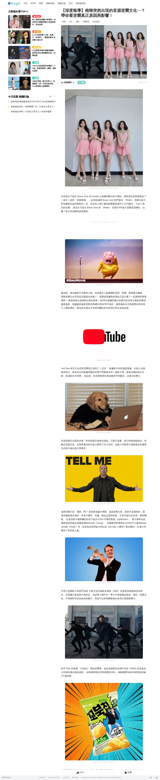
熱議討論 (62, 3)
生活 (71, 3)
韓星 (41, 3)
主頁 (26, 3)
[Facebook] (151, 778)
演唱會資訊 (81, 3)
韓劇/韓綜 (50, 3)
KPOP (33, 3)
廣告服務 (75, 777)
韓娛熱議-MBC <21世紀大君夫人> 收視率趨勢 (31, 111)
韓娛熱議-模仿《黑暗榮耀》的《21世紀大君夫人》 (33, 106)
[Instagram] (157, 778)
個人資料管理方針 (54, 777)
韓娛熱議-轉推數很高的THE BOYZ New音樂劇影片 (33, 101)
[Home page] (14, 4)
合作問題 (66, 777)
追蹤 (81, 82)
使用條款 (42, 777)
